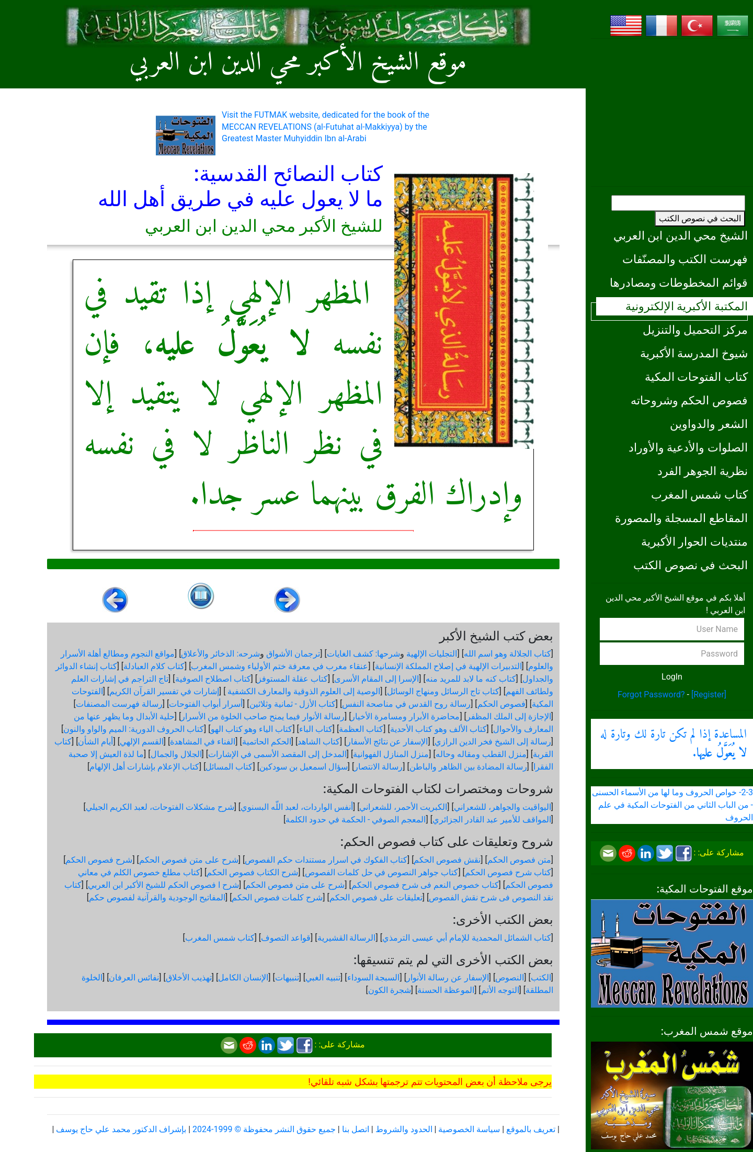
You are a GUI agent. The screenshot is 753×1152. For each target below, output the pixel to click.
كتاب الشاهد (319, 742)
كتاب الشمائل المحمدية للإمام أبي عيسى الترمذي (466, 938)
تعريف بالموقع (530, 1129)
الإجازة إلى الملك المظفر (508, 716)
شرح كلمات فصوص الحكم (277, 897)
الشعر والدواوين (709, 424)
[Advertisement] (672, 112)
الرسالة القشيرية (346, 938)
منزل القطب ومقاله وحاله (481, 754)
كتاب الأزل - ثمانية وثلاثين (292, 704)
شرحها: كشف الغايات (364, 654)
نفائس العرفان (134, 977)
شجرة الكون (389, 990)
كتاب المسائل (229, 767)
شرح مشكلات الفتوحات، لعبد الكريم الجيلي (160, 807)
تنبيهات (287, 977)
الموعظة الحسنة (445, 990)
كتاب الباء (316, 729)
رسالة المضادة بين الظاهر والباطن (468, 767)
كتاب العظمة (361, 729)
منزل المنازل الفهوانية (391, 754)
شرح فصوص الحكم (98, 860)
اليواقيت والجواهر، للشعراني (502, 807)
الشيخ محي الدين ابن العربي (680, 235)
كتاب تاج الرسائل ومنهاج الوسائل (443, 691)
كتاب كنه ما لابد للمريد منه (471, 679)
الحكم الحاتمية (266, 742)
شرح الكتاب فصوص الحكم (252, 872)
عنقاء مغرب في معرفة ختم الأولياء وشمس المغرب (279, 666)
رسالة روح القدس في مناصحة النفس (406, 704)
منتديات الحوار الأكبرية (694, 541)
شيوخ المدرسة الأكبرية (694, 353)
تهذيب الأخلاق (189, 977)
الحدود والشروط (403, 1129)
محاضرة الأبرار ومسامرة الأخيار (405, 716)
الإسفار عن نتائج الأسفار (387, 742)
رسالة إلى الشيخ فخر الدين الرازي (493, 742)
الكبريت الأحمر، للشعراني (403, 807)
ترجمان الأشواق (293, 654)
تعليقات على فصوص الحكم (376, 897)
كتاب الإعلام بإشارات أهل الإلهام (144, 767)
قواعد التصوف (286, 938)
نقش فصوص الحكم (447, 860)
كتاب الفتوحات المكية (696, 376)
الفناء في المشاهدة (202, 742)
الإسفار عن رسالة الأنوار (447, 977)
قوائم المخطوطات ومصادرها (679, 282)
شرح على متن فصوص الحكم (188, 860)
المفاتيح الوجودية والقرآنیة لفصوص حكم (157, 897)
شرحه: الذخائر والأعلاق (220, 654)
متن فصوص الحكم (519, 860)
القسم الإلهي (142, 742)
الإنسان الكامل (243, 977)
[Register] (708, 694)
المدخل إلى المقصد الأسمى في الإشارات (277, 754)
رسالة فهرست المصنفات (119, 704)
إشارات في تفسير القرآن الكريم (164, 691)
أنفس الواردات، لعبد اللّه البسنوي (297, 807)
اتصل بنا (355, 1129)
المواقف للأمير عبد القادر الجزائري (491, 820)
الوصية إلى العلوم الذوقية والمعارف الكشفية (302, 691)
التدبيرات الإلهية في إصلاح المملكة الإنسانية (448, 666)
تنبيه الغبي (322, 977)
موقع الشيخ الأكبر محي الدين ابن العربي (297, 63)
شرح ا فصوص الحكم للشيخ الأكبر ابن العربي (163, 885)
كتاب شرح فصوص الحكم (508, 872)
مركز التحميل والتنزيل (695, 329)
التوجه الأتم (500, 990)
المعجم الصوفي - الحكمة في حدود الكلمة (356, 820)
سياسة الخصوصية (469, 1129)
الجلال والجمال (176, 754)
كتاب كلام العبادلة (154, 666)
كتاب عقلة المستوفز (292, 679)
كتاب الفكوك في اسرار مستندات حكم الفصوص (326, 860)
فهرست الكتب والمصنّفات (685, 259)
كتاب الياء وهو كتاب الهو (252, 729)
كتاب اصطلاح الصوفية (213, 679)
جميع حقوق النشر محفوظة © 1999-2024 (264, 1129)
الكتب (541, 977)
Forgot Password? (651, 694)
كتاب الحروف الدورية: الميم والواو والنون (133, 729)
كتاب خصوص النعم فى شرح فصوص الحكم (425, 885)
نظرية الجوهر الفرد (702, 471)
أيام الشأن (95, 742)
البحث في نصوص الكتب (700, 218)
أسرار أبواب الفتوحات (206, 704)
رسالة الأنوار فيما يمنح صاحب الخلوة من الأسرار (263, 716)
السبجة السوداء (373, 977)
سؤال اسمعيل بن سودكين (303, 767)
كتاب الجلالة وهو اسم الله (507, 654)
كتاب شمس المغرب (699, 494)
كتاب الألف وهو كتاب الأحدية (438, 729)
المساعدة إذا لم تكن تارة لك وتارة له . (673, 744)
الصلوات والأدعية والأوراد (688, 447)
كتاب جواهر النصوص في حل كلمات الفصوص (382, 872)
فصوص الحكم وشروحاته (689, 400)
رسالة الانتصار (378, 767)
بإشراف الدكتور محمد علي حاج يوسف (121, 1129)
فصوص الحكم (501, 704)
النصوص (509, 977)
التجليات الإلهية (431, 654)
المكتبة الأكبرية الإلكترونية (686, 306)
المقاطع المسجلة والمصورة (681, 518)
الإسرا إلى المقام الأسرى (376, 679)
